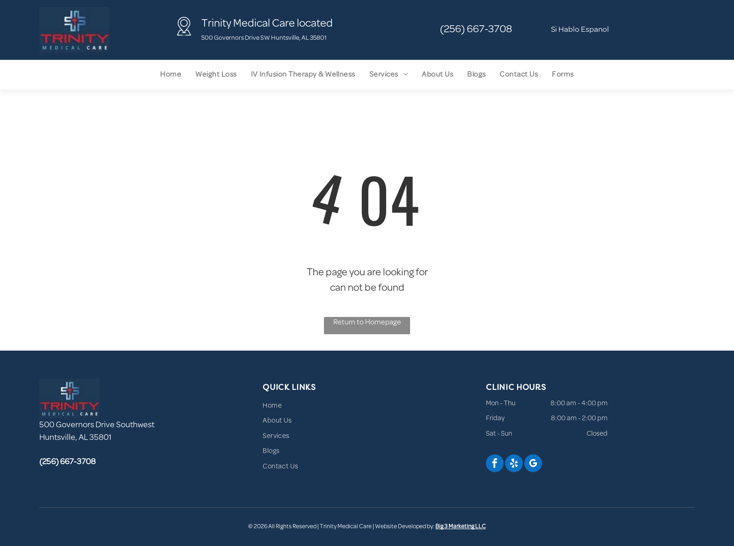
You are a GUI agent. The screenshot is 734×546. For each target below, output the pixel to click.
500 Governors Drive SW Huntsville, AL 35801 (264, 38)
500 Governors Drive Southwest (96, 425)
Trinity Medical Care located (267, 24)
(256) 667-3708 (476, 30)
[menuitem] (170, 74)
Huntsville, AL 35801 (75, 438)
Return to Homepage (367, 322)
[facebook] (495, 464)
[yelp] (514, 464)
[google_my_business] (533, 464)
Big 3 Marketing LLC (460, 527)
